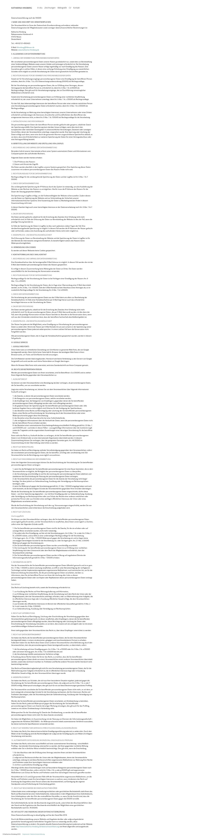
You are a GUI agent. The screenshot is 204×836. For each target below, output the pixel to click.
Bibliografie (62, 11)
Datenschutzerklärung (37, 834)
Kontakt (76, 11)
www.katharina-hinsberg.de (28, 50)
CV (70, 11)
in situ (39, 11)
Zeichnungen (49, 11)
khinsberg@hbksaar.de (25, 47)
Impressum (26, 834)
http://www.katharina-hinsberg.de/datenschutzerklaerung (37, 826)
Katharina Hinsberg (21, 11)
